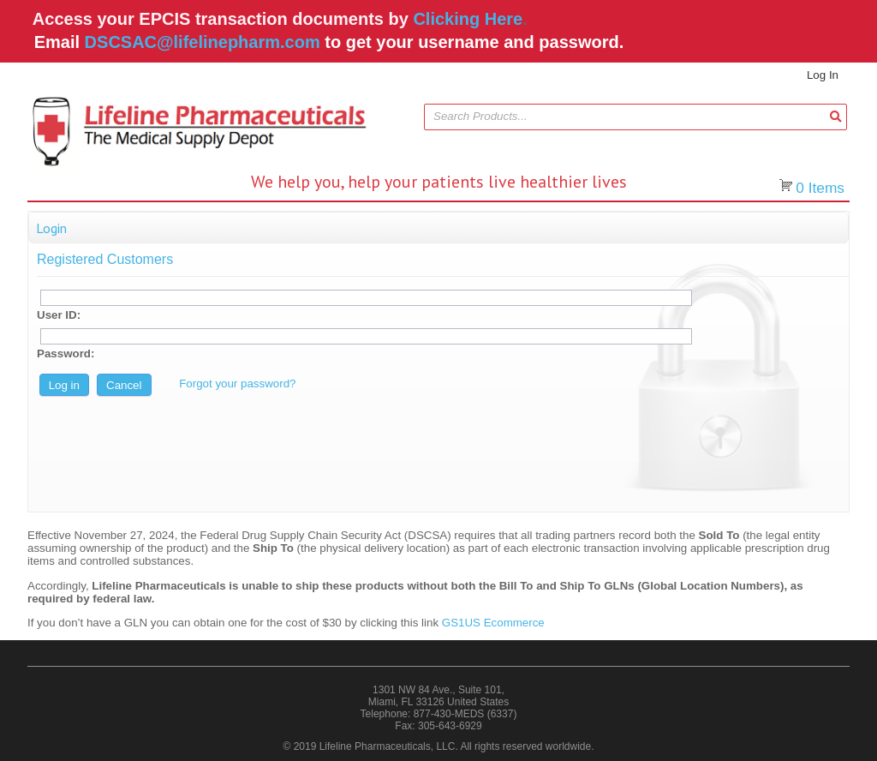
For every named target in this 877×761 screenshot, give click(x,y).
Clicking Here (467, 18)
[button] (835, 116)
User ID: (59, 315)
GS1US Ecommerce (493, 622)
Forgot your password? (237, 383)
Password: (65, 353)
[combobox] (635, 117)
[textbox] (626, 117)
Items (820, 187)
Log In (822, 75)
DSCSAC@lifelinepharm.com (202, 42)
